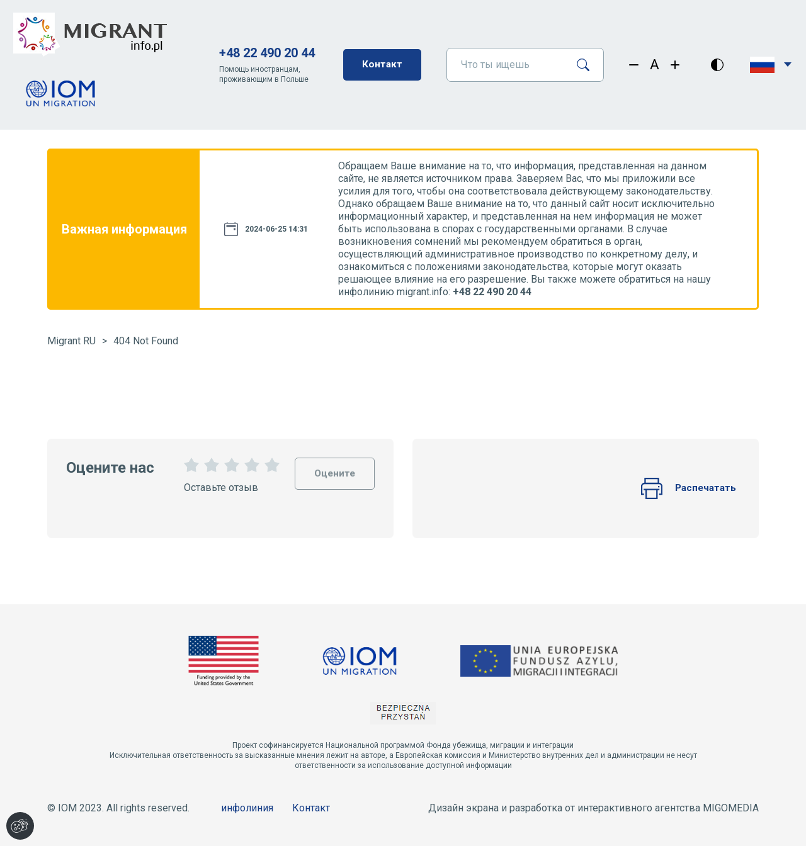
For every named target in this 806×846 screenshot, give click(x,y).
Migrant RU (71, 341)
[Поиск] (587, 64)
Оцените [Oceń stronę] (334, 469)
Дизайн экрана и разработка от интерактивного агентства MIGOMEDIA (593, 808)
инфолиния (247, 808)
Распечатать (687, 488)
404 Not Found (145, 341)
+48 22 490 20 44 (266, 52)
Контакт (381, 64)
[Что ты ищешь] (506, 65)
